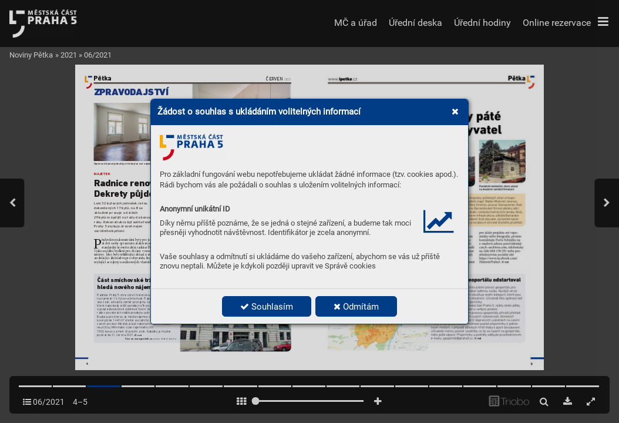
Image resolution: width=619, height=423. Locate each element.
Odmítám (356, 306)
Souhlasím (266, 306)
